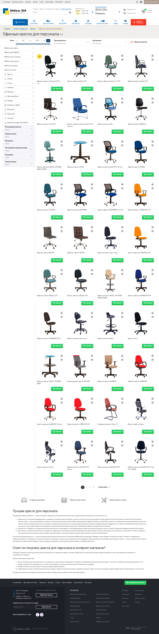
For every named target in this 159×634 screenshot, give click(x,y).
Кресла (33, 29)
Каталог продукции (21, 29)
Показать (100, 13)
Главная (7, 29)
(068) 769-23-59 (21, 594)
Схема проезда (66, 9)
